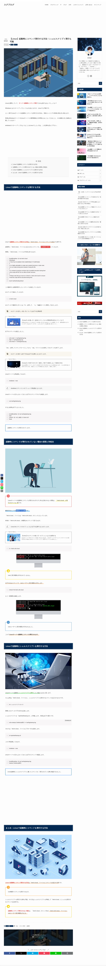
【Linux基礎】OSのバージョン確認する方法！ (88, 217)
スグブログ (9, 5)
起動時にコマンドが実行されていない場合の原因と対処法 (30, 167)
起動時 (28, 924)
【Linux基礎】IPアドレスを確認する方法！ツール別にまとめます (89, 212)
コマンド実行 (22, 924)
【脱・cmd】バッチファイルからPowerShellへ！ (89, 192)
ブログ (90, 177)
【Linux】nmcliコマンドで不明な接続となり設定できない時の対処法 (89, 202)
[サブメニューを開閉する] (100, 170)
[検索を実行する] (100, 83)
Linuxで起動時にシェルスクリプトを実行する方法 (27, 170)
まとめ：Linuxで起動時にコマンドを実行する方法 (27, 172)
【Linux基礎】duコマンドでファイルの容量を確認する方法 (89, 232)
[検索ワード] (89, 83)
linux (17, 924)
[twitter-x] (95, 1)
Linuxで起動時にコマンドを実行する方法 (25, 164)
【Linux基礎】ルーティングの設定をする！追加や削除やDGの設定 (89, 197)
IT (90, 170)
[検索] (101, 1)
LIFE (90, 173)
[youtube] (97, 1)
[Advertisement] (53, 20)
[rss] (99, 1)
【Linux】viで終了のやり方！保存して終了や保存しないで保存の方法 (42, 363)
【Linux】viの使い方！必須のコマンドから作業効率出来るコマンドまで (43, 320)
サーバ (15, 44)
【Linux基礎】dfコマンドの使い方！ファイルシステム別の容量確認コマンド (89, 237)
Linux (12, 44)
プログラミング (90, 180)
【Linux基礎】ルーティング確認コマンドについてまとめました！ (89, 207)
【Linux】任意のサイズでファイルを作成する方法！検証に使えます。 (89, 227)
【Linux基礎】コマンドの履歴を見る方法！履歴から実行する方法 (89, 222)
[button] (9, 951)
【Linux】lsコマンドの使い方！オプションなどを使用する (39, 535)
